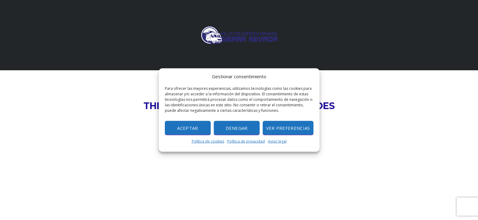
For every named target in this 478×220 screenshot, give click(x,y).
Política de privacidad (246, 141)
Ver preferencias (288, 128)
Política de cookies (208, 141)
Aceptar (187, 128)
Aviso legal (277, 141)
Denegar (237, 128)
